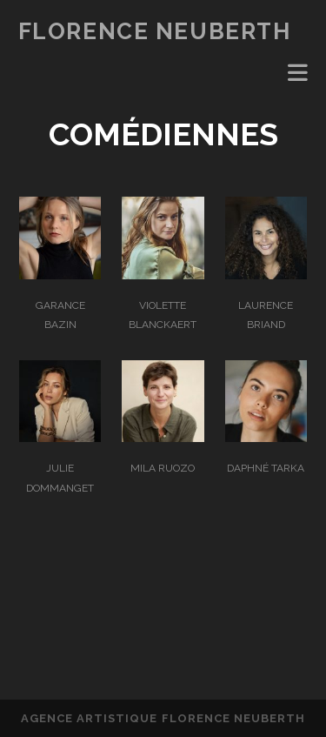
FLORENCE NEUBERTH (154, 31)
